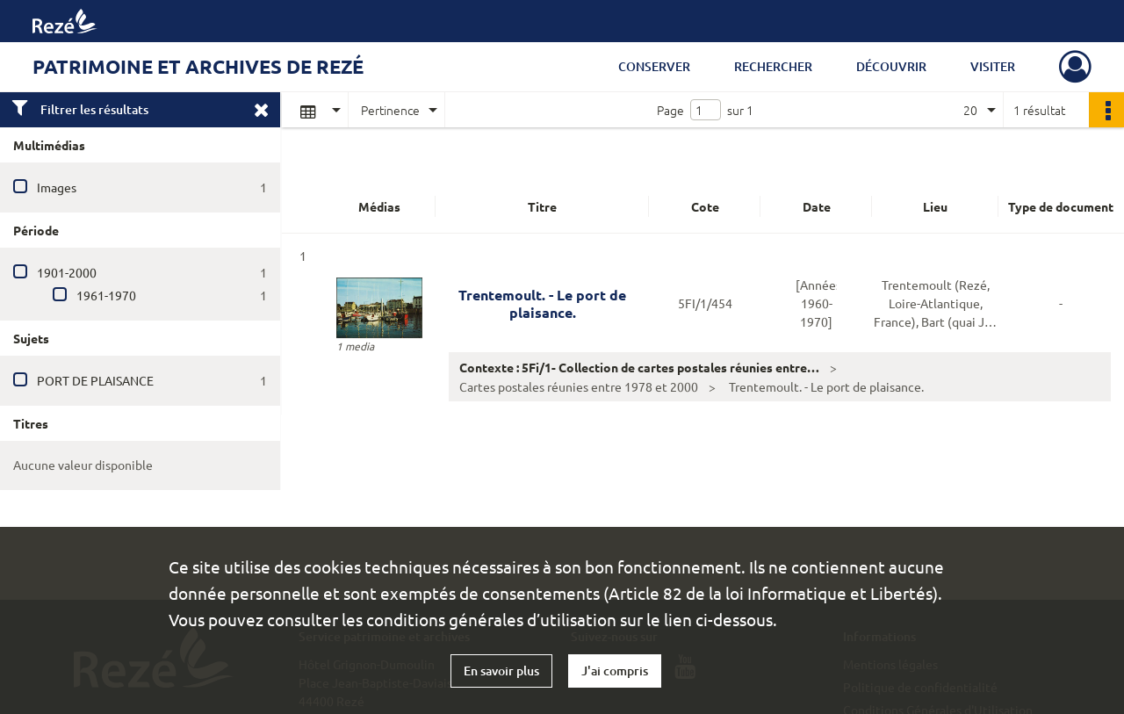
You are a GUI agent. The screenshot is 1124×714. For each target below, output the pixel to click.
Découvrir (891, 66)
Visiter (992, 66)
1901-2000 (67, 272)
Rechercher (773, 66)
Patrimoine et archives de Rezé (198, 66)
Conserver (654, 66)
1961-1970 (106, 295)
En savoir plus (501, 670)
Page (670, 110)
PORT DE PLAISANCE (95, 380)
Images (56, 187)
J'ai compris (614, 670)
